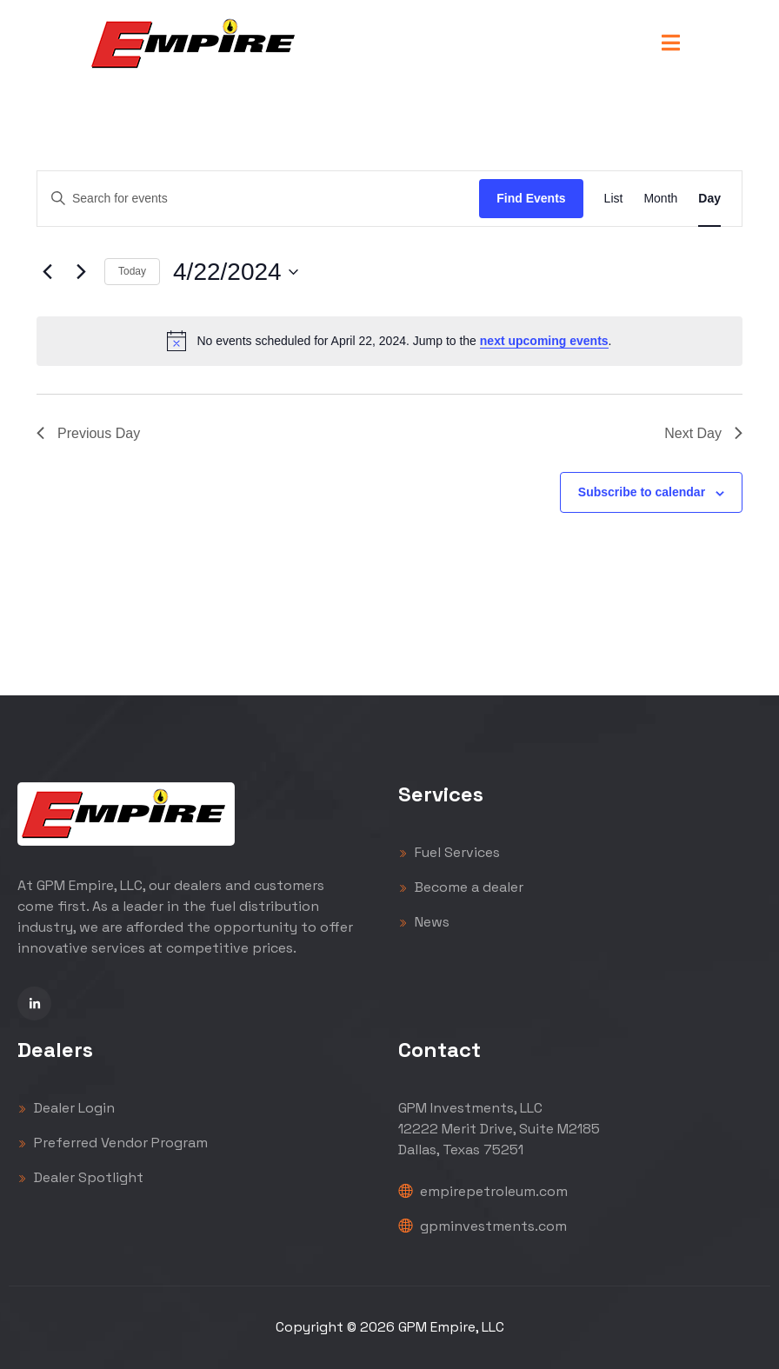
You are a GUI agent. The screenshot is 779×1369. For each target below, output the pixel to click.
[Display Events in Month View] (660, 198)
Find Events (530, 198)
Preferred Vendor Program (112, 1142)
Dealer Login (66, 1108)
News (423, 922)
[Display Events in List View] (613, 198)
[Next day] (80, 272)
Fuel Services (449, 852)
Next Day (703, 433)
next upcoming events (544, 341)
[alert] (389, 340)
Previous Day (88, 433)
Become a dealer (460, 887)
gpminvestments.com (482, 1226)
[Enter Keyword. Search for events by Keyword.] (258, 198)
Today (132, 271)
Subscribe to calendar (641, 492)
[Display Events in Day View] (709, 198)
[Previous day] (47, 272)
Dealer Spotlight (80, 1177)
